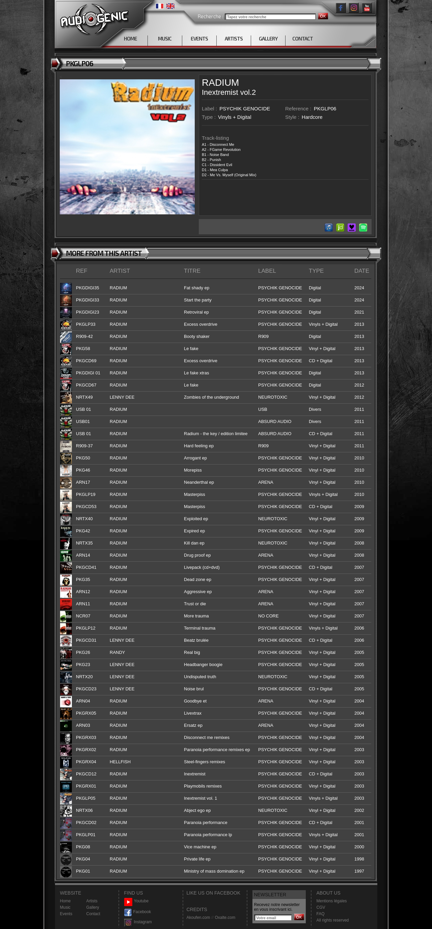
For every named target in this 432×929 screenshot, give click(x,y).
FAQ (321, 913)
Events (66, 913)
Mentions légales (332, 901)
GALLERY (268, 38)
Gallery (92, 907)
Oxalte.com (225, 917)
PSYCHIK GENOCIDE (244, 108)
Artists (92, 901)
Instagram (138, 922)
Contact (93, 913)
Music (65, 907)
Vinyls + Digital (234, 117)
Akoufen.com (198, 917)
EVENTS (199, 38)
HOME (130, 38)
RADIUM (220, 82)
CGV (321, 907)
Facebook (137, 912)
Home (65, 901)
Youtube (136, 901)
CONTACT (302, 38)
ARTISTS (234, 38)
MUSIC (164, 38)
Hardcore (312, 117)
